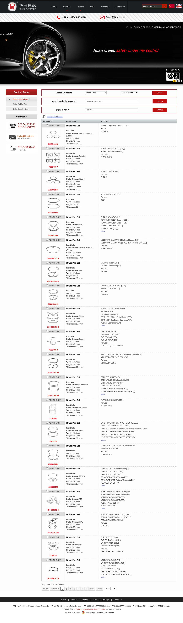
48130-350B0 (53, 464)
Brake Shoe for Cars (20, 109)
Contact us (118, 600)
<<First (45, 589)
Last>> (99, 589)
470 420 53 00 (53, 373)
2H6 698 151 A (53, 258)
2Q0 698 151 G (53, 327)
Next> (91, 589)
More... (103, 231)
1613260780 (53, 487)
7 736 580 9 (53, 350)
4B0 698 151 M (53, 510)
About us (74, 600)
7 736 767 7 (53, 167)
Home (63, 600)
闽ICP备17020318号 (72, 612)
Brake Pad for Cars (20, 104)
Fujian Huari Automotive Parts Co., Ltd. (90, 609)
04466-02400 (53, 236)
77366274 (53, 556)
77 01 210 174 (53, 533)
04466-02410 (53, 144)
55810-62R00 (53, 190)
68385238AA (53, 213)
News (95, 600)
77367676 (53, 419)
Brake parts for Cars (21, 99)
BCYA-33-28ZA (53, 281)
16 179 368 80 (53, 396)
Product (85, 600)
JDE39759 (53, 441)
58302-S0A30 (53, 304)
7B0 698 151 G (53, 579)
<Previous (55, 589)
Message (105, 600)
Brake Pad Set (73, 126)
